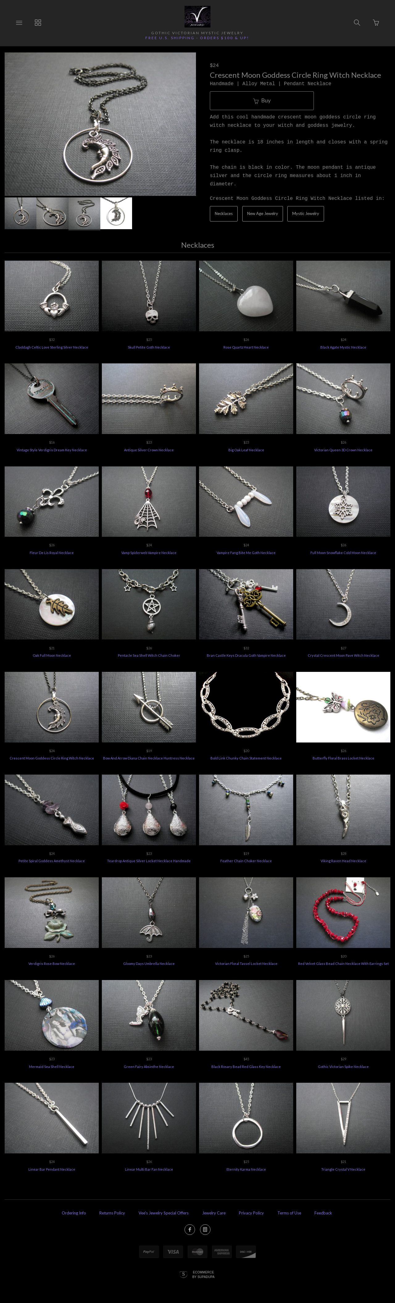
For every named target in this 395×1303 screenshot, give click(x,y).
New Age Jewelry (262, 213)
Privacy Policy (251, 1212)
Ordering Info (74, 1212)
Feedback (323, 1212)
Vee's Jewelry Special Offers (164, 1212)
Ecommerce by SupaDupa (203, 1274)
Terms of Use (289, 1212)
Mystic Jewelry (305, 213)
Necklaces (224, 213)
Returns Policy (112, 1212)
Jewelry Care (214, 1212)
